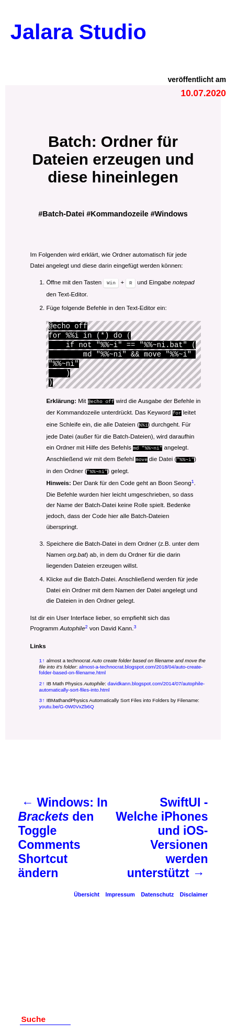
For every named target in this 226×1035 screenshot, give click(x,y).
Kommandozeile (119, 214)
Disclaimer (194, 891)
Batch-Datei (63, 214)
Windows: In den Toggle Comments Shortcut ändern (63, 834)
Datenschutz (157, 891)
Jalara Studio (78, 32)
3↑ (42, 697)
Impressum (120, 891)
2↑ (42, 679)
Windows (171, 214)
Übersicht (86, 891)
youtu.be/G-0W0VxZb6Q (66, 703)
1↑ (42, 656)
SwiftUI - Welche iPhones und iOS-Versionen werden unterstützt (162, 834)
